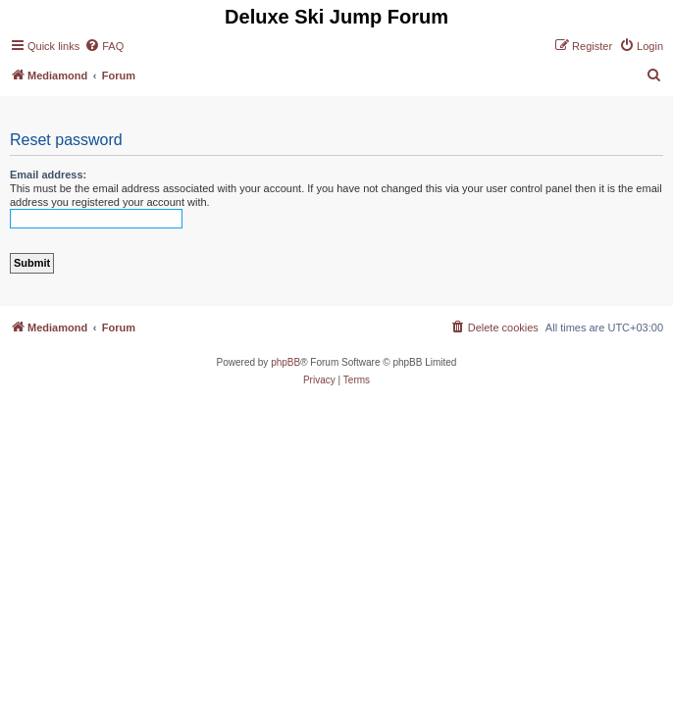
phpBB (285, 362)
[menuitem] (104, 46)
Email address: (48, 174)
